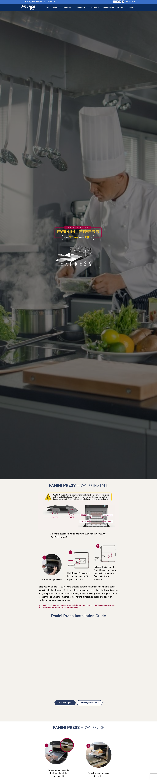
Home (47, 7)
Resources (82, 7)
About (56, 7)
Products (68, 7)
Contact (95, 7)
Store (131, 7)
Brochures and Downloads (114, 7)
